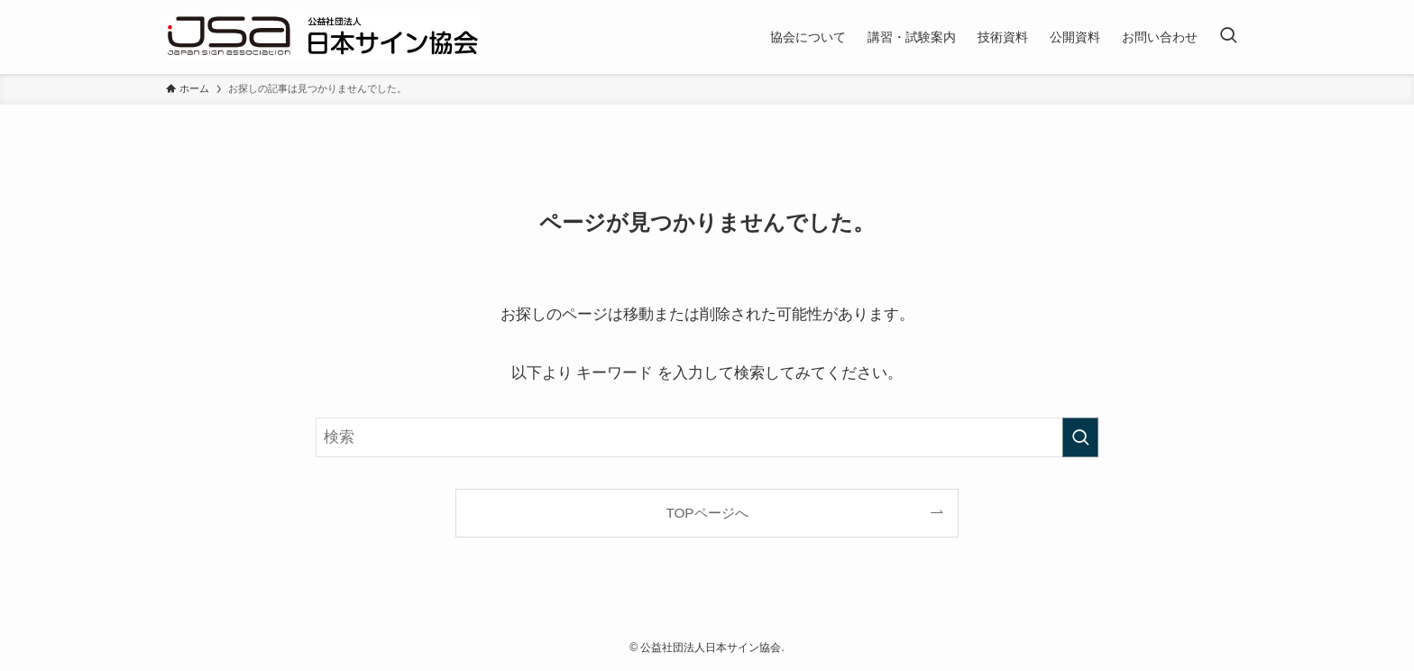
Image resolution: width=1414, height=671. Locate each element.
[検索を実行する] (1080, 437)
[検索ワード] (707, 437)
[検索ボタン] (1228, 37)
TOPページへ (707, 512)
